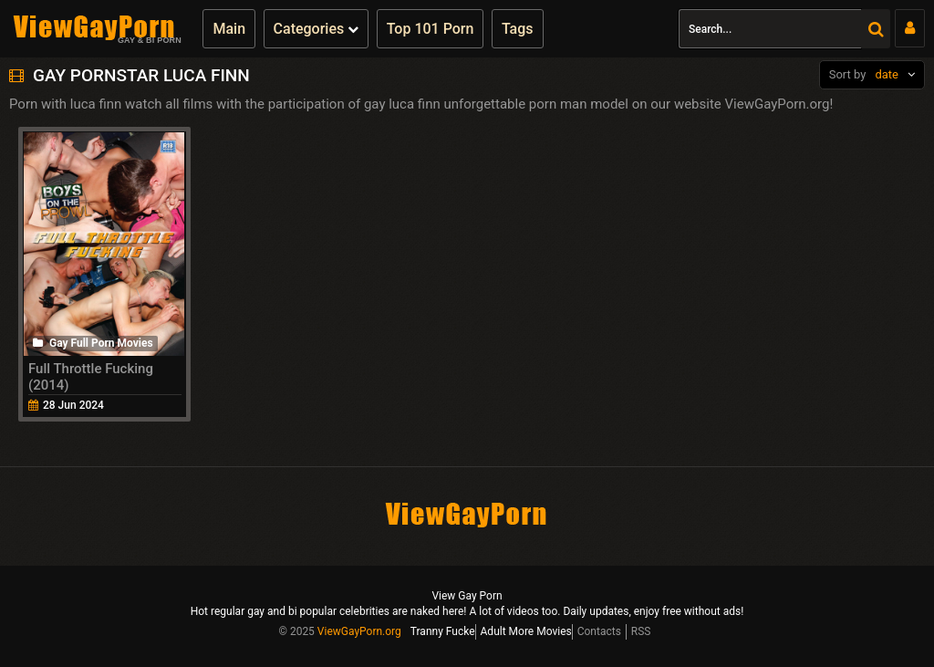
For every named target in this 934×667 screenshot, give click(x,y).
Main (229, 28)
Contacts (599, 631)
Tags (518, 28)
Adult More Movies (526, 631)
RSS (641, 631)
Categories (316, 28)
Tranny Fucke (442, 631)
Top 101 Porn (430, 28)
